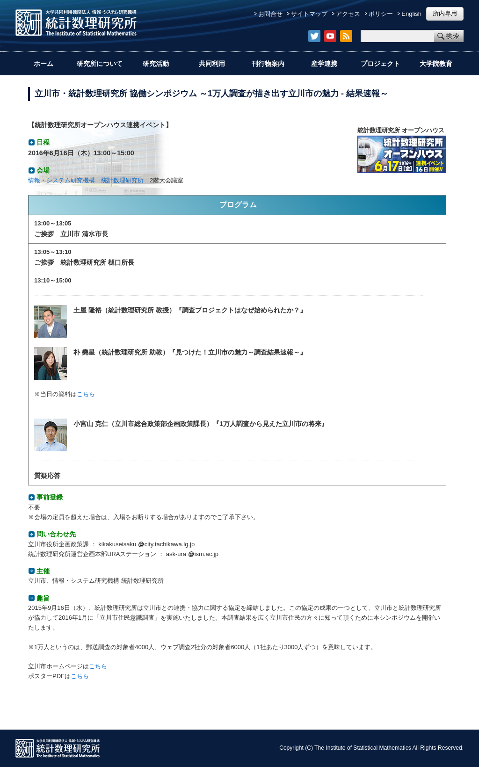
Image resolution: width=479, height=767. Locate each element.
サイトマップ (309, 13)
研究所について (100, 63)
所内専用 (445, 13)
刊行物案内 (268, 63)
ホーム (43, 63)
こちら (86, 394)
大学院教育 (436, 63)
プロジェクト (380, 63)
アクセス (348, 13)
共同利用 (212, 63)
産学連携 (324, 63)
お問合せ (270, 13)
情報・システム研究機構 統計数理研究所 (86, 180)
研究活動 (156, 63)
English (411, 13)
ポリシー (381, 13)
